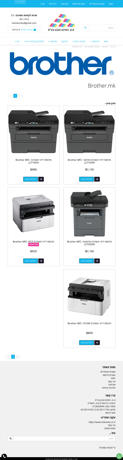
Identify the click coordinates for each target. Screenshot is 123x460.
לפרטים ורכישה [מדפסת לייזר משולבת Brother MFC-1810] (30, 260)
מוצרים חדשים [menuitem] (78, 3)
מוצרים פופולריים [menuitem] (96, 3)
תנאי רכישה (110, 411)
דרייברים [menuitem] (52, 3)
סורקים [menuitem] (65, 41)
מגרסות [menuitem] (52, 41)
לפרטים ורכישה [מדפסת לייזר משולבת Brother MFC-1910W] (86, 341)
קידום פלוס (57, 458)
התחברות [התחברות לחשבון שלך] (20, 1)
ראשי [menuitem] (106, 41)
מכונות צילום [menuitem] (78, 41)
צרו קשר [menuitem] (111, 380)
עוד (17, 41)
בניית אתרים (49, 458)
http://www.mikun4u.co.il (102, 421)
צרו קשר (111, 424)
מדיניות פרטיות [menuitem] (108, 386)
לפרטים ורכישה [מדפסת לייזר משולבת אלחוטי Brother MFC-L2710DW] (86, 179)
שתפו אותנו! (109, 427)
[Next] (11, 96)
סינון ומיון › (110, 103)
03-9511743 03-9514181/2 (95, 408)
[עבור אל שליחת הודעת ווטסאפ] (119, 456)
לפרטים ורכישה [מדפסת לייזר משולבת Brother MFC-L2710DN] (30, 179)
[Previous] (18, 96)
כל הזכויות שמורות (107, 446)
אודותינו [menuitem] (64, 3)
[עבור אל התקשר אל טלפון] (4, 456)
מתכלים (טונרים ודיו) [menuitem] (34, 41)
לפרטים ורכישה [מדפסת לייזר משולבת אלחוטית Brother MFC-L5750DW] (86, 260)
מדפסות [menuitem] (94, 41)
